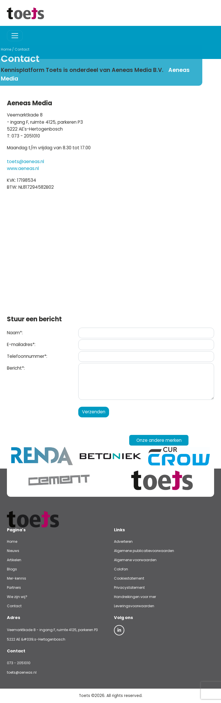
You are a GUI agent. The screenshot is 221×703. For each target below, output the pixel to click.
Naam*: (15, 333)
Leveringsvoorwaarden (134, 605)
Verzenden (93, 412)
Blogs (12, 569)
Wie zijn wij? (17, 596)
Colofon (121, 569)
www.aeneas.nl (23, 168)
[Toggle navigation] (15, 35)
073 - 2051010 (19, 662)
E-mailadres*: (21, 344)
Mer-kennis (16, 578)
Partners (14, 587)
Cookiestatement (129, 578)
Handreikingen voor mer (135, 596)
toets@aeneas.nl (25, 161)
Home (12, 541)
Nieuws (13, 550)
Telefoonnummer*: (27, 356)
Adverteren (123, 541)
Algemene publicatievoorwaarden (144, 550)
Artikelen (14, 559)
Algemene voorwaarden (135, 559)
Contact (8, 49)
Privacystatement (129, 587)
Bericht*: (16, 368)
